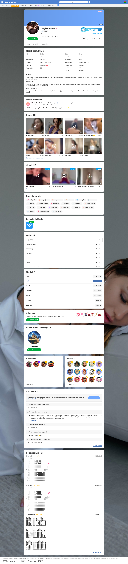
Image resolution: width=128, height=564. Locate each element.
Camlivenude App (53, 5)
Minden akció (34, 5)
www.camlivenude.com (21, 558)
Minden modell (5, 5)
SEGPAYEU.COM (43, 558)
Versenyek (42, 5)
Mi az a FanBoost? (97, 33)
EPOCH (36, 558)
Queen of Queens (62, 103)
